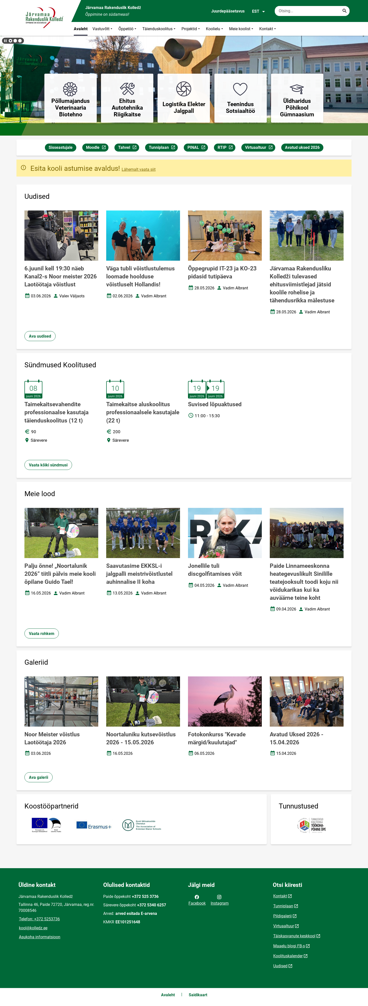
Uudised (280, 966)
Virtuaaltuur (260, 148)
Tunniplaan (163, 148)
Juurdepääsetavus (228, 11)
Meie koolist (241, 28)
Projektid (191, 28)
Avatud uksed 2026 (302, 147)
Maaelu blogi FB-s (289, 946)
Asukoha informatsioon (39, 937)
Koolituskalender (288, 956)
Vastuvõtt (102, 28)
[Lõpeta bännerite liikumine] (5, 41)
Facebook (197, 900)
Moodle (97, 148)
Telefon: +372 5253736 (39, 919)
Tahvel (128, 148)
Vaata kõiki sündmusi (48, 465)
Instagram (220, 900)
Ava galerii (38, 777)
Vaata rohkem (41, 633)
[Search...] (344, 11)
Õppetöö (127, 28)
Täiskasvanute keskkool (294, 936)
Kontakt (268, 28)
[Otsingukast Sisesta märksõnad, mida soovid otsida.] (312, 11)
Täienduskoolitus (159, 28)
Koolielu (215, 28)
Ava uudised (40, 336)
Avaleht (81, 28)
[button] (10, 40)
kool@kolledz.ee (33, 928)
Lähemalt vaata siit (139, 169)
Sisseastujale (61, 147)
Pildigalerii (282, 916)
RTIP (226, 148)
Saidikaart (198, 995)
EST (258, 11)
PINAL (197, 148)
